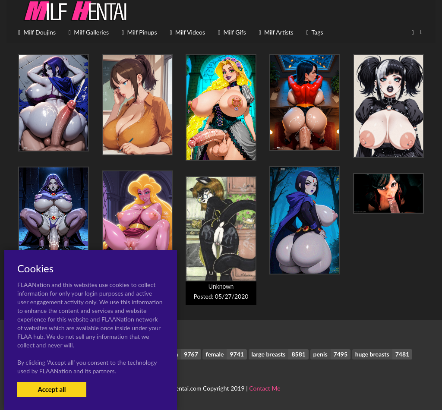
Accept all (52, 389)
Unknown (221, 286)
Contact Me (264, 388)
